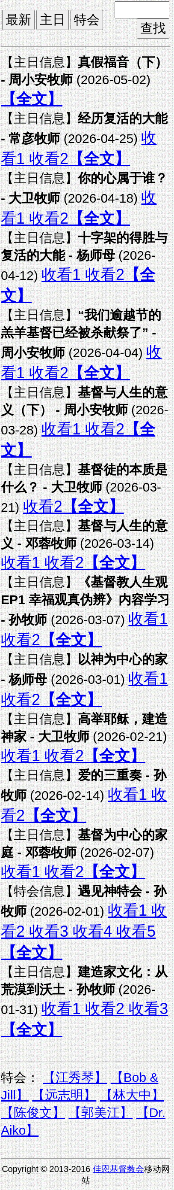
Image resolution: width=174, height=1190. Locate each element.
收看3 (46, 931)
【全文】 (31, 99)
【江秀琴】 (75, 1077)
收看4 (90, 931)
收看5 (134, 931)
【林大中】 (132, 1095)
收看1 (61, 274)
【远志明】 (64, 1095)
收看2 (46, 158)
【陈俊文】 (33, 1112)
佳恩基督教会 (118, 1169)
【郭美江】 (100, 1112)
